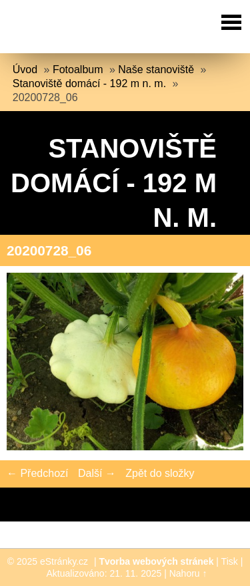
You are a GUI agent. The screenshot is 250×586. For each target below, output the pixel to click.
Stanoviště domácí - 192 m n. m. (89, 83)
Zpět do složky (159, 473)
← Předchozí (37, 473)
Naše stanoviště (156, 69)
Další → (97, 473)
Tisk (229, 561)
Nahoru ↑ (188, 573)
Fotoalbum (78, 69)
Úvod (25, 69)
